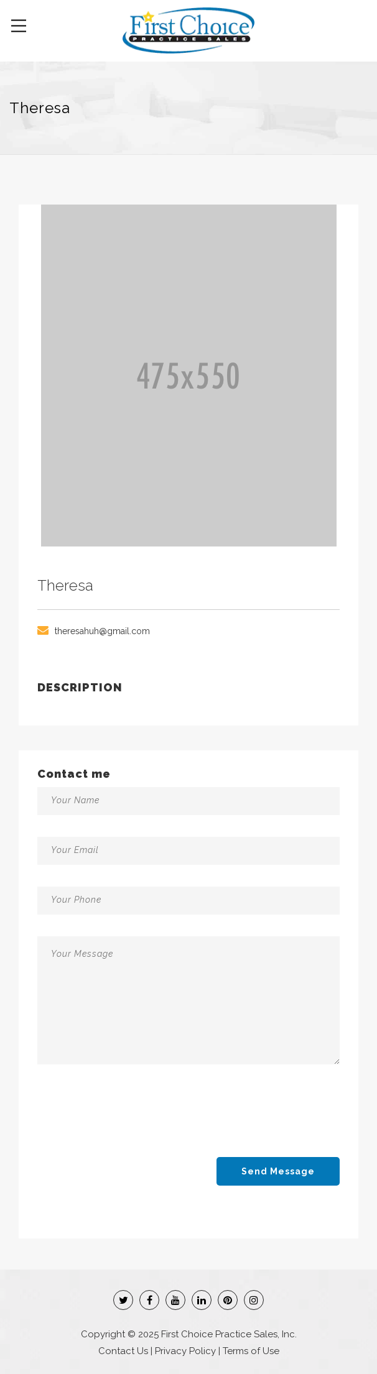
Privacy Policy (185, 1351)
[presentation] (131, 1116)
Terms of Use (251, 1351)
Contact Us (123, 1351)
